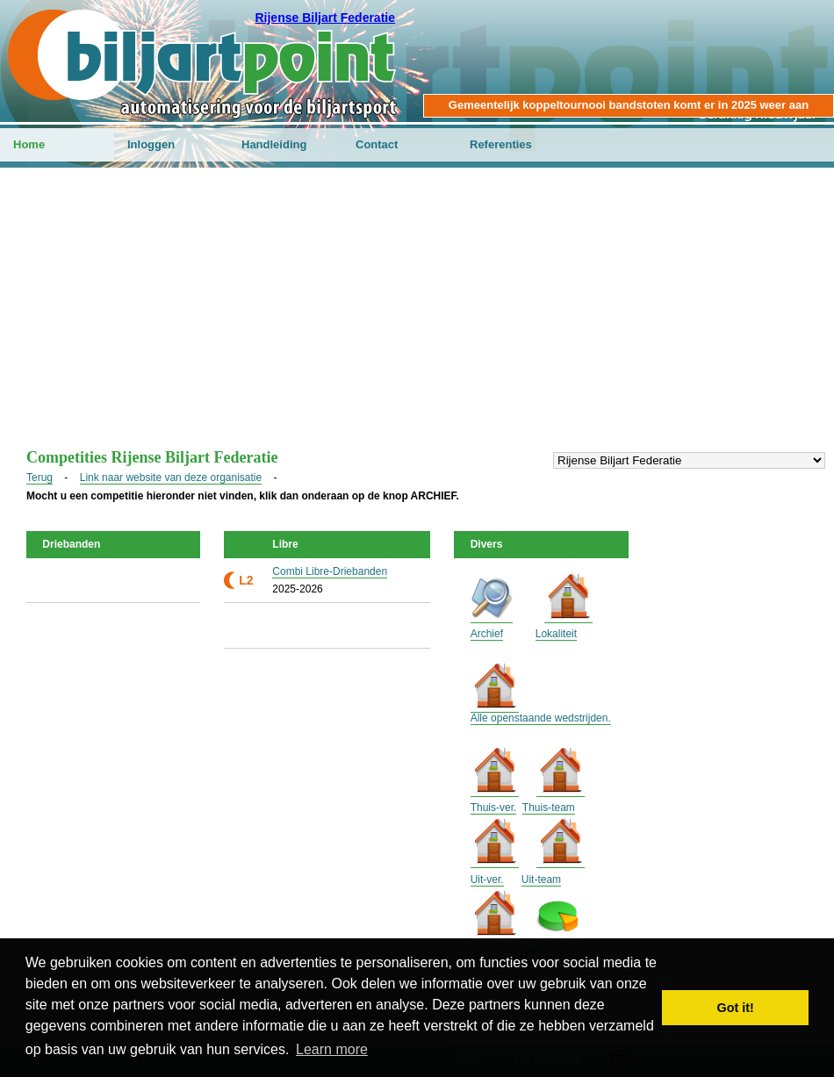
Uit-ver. (487, 879)
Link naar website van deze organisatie (171, 477)
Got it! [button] (735, 1008)
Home (29, 144)
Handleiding (273, 144)
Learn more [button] (332, 1049)
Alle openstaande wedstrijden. (541, 718)
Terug (39, 477)
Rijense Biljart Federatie (325, 18)
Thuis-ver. (494, 807)
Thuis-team (548, 807)
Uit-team (541, 879)
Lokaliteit (556, 634)
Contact (377, 144)
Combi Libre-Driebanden (329, 571)
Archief (487, 634)
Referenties (501, 144)
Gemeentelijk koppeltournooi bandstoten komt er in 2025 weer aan (629, 104)
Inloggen (151, 144)
